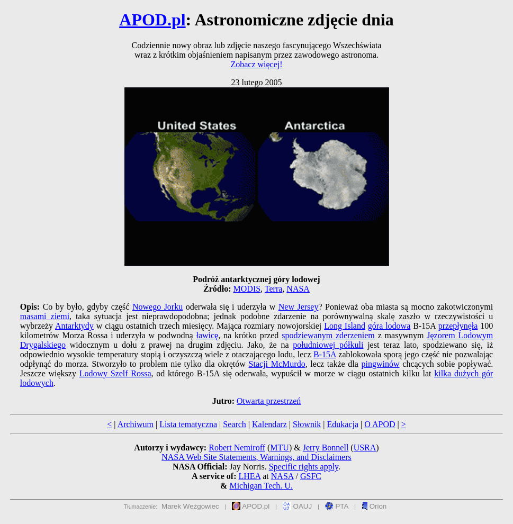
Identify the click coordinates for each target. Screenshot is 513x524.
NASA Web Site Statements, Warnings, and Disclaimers (256, 457)
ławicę (207, 335)
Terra (274, 288)
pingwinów (381, 363)
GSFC (310, 476)
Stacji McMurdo (277, 363)
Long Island (344, 325)
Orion (374, 506)
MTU (279, 447)
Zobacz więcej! (256, 64)
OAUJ (297, 506)
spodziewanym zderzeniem (328, 335)
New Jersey (298, 306)
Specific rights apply (303, 466)
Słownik (307, 424)
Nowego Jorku (157, 306)
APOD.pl (152, 19)
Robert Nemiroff (237, 447)
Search (234, 424)
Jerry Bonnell (326, 447)
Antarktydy (74, 325)
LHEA (249, 476)
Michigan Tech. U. (260, 485)
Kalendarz (269, 424)
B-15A (324, 354)
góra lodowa (389, 325)
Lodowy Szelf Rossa (115, 373)
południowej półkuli (328, 344)
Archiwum (136, 424)
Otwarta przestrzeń (269, 400)
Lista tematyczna (188, 424)
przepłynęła (458, 325)
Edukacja (343, 424)
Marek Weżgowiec (190, 506)
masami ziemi (44, 316)
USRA (365, 447)
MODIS (247, 288)
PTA (337, 506)
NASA (298, 288)
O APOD (379, 424)
